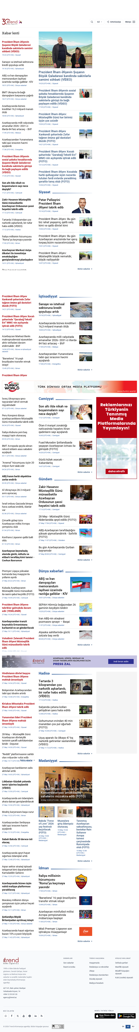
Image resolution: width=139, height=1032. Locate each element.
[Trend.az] (12, 22)
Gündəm (45, 479)
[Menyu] (130, 22)
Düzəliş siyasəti (95, 979)
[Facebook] (11, 1015)
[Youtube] (23, 1015)
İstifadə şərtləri (121, 963)
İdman (44, 868)
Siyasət (44, 192)
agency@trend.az (10, 997)
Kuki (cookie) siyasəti (124, 977)
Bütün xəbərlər (84, 269)
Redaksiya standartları (98, 975)
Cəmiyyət (46, 399)
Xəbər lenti (10, 33)
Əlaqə (91, 971)
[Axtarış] (92, 22)
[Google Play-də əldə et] (126, 1016)
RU (133, 1026)
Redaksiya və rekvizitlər (99, 967)
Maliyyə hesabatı (96, 983)
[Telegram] (29, 1015)
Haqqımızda (94, 963)
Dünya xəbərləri (51, 571)
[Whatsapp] (5, 1015)
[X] (17, 1015)
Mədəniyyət (48, 761)
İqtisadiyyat (48, 296)
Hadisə (44, 673)
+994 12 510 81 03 (10, 994)
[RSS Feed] (41, 1015)
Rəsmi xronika (69, 967)
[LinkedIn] (35, 1015)
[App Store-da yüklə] (105, 1016)
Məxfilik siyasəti (121, 967)
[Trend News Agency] (10, 960)
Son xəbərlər (68, 963)
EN (123, 1026)
